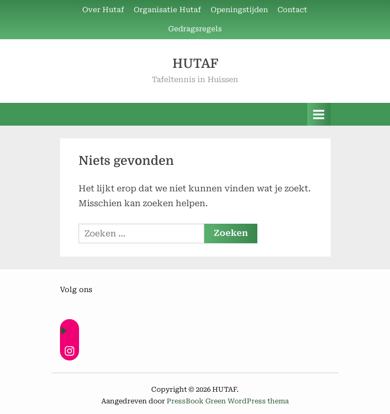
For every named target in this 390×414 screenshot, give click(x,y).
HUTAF (195, 63)
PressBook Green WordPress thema (228, 401)
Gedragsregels (195, 28)
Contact (292, 9)
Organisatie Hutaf (167, 9)
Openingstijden (239, 9)
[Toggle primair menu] (319, 114)
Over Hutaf (103, 9)
